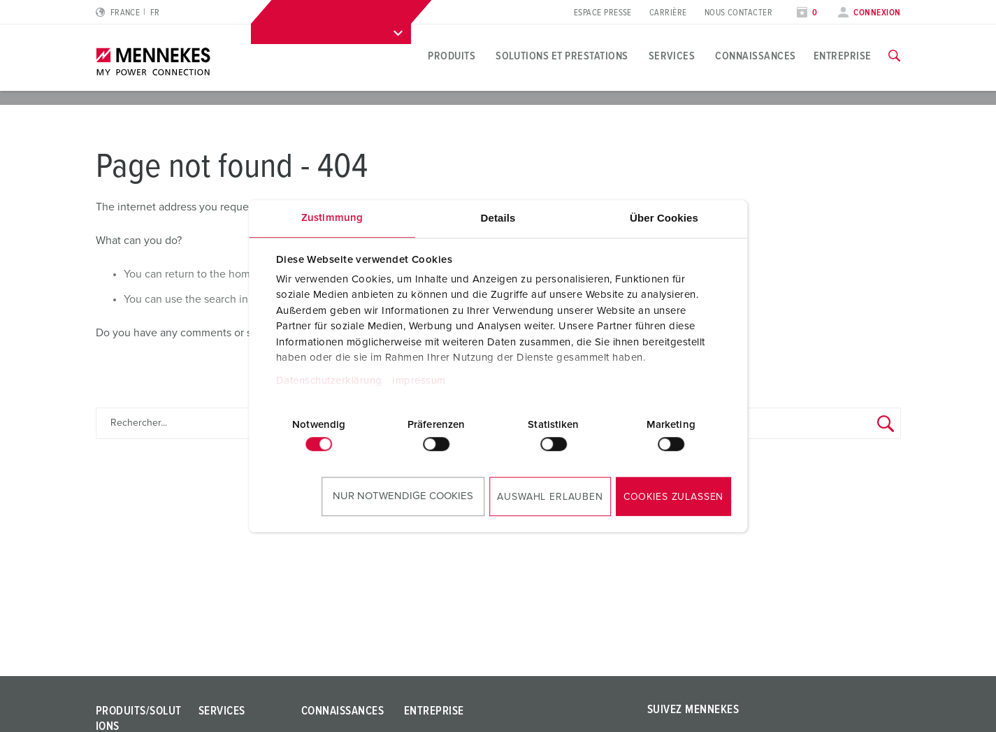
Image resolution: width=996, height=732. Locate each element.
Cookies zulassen (673, 497)
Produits (451, 56)
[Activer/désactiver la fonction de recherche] (894, 56)
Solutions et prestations (562, 56)
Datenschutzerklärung (329, 380)
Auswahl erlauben (549, 497)
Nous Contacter (738, 12)
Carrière (668, 12)
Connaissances (755, 56)
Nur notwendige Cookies (403, 496)
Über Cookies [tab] (664, 218)
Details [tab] (498, 218)
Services (672, 56)
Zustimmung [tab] (332, 218)
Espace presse (603, 12)
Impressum (419, 380)
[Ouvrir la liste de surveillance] (807, 12)
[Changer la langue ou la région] (128, 12)
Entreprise (843, 56)
